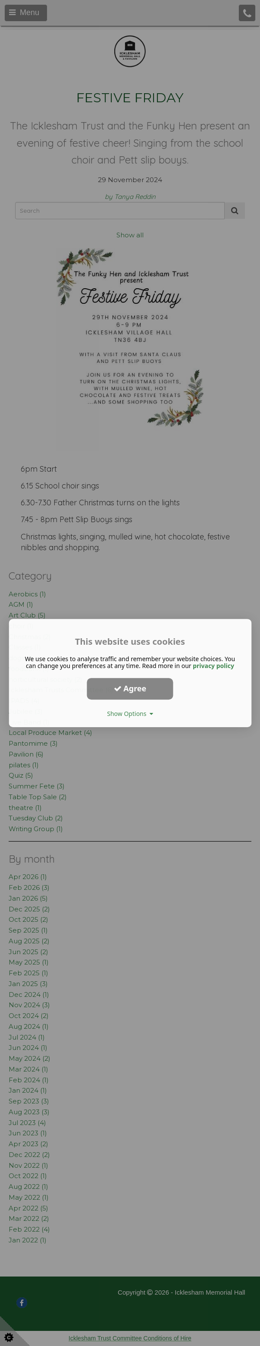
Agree (130, 688)
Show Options (130, 713)
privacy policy (213, 666)
